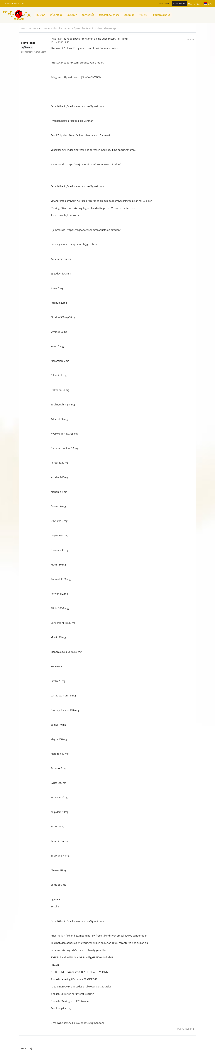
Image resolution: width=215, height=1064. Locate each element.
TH (208, 3)
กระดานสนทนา (29, 28)
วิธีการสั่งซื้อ (88, 15)
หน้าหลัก (40, 15)
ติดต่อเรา (129, 15)
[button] (175, 15)
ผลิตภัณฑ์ (72, 15)
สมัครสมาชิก (179, 4)
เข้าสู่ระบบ (164, 4)
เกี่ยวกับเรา (56, 15)
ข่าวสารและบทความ (109, 15)
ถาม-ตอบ (45, 28)
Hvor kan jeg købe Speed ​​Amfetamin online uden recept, (85, 28)
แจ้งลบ (190, 39)
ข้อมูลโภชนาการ (161, 15)
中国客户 (143, 15)
